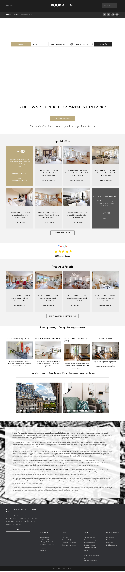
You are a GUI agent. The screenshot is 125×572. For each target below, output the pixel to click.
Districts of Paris (89, 546)
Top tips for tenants (90, 562)
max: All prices (82, 44)
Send (103, 44)
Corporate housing (90, 541)
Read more (105, 213)
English (10, 6)
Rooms (35, 44)
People (108, 541)
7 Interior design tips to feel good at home (82, 412)
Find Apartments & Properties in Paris (63, 317)
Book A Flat (62, 7)
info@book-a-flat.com (47, 546)
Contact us (26, 15)
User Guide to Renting (69, 544)
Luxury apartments (90, 549)
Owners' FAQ (66, 541)
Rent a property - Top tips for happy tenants (62, 329)
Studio (86, 551)
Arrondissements (58, 44)
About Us (43, 552)
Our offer (65, 538)
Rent (9, 15)
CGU (71, 569)
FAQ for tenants (89, 538)
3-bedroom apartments (91, 559)
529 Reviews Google (62, 256)
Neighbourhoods (89, 544)
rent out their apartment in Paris (57, 471)
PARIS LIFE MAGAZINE (112, 534)
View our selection (62, 233)
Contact (42, 549)
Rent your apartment (63, 118)
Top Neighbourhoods (19, 180)
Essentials (109, 544)
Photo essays (110, 538)
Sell (16, 15)
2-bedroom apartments (91, 556)
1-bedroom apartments (91, 554)
